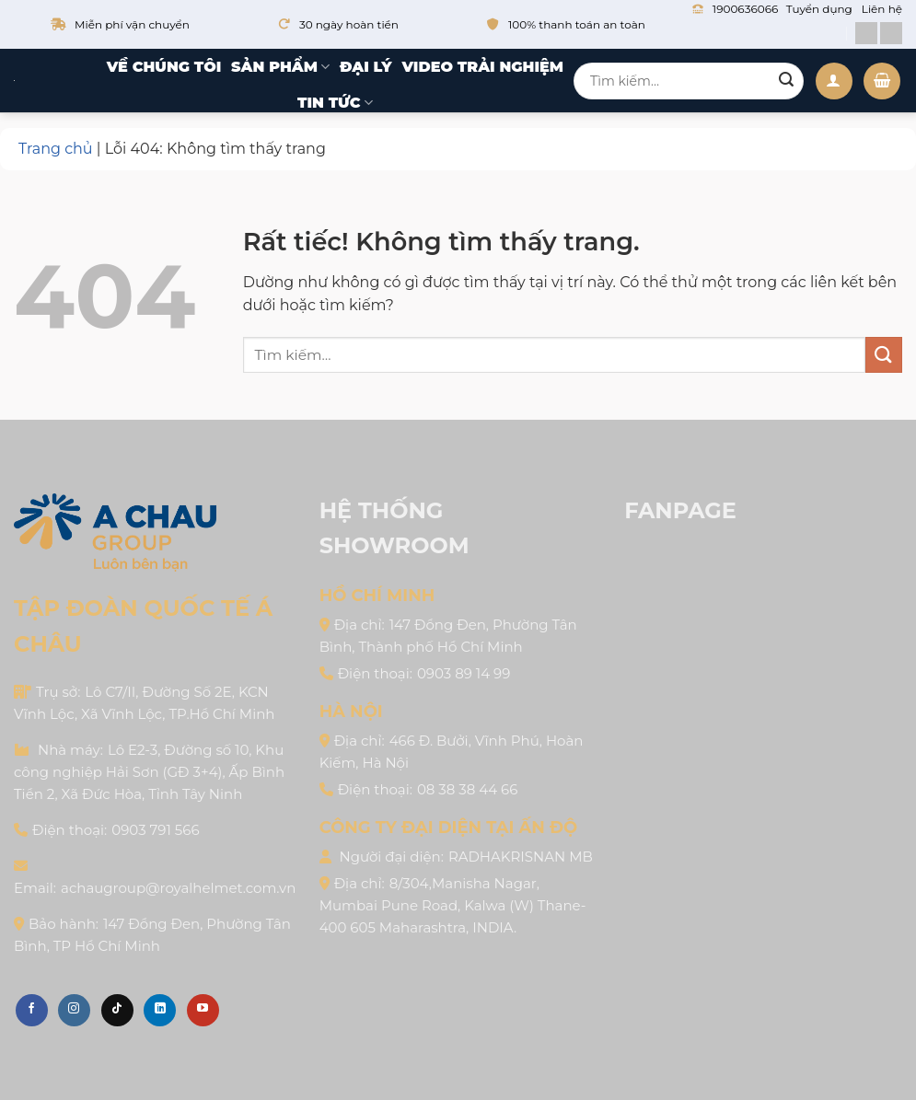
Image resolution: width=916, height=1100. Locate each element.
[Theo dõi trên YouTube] (203, 1010)
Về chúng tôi (164, 66)
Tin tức (335, 103)
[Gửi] (786, 81)
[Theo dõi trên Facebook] (32, 1010)
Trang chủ (55, 148)
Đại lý (366, 66)
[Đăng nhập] (834, 81)
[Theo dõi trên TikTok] (117, 1010)
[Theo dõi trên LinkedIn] (160, 1010)
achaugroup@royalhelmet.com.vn (178, 888)
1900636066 (745, 9)
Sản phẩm (280, 67)
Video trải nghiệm (482, 66)
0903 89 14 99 (463, 673)
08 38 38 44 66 (467, 789)
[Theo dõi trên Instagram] (74, 1010)
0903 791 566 (155, 830)
